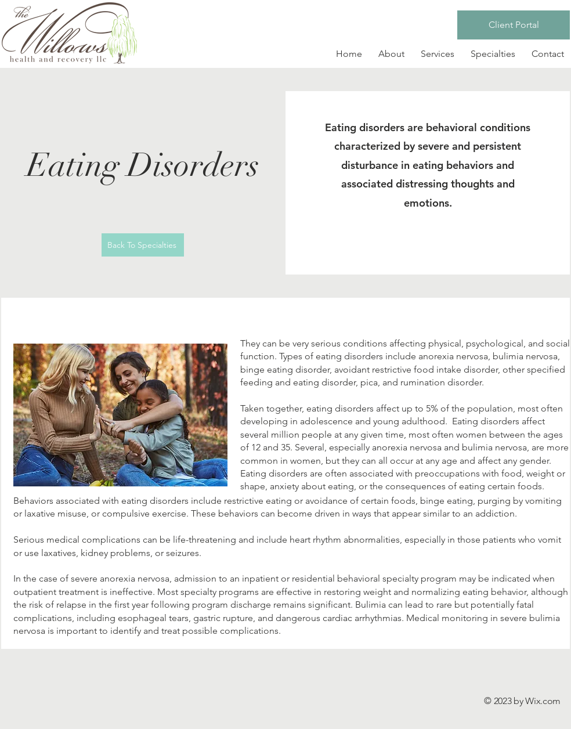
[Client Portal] (513, 24)
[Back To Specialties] (143, 245)
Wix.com (543, 700)
